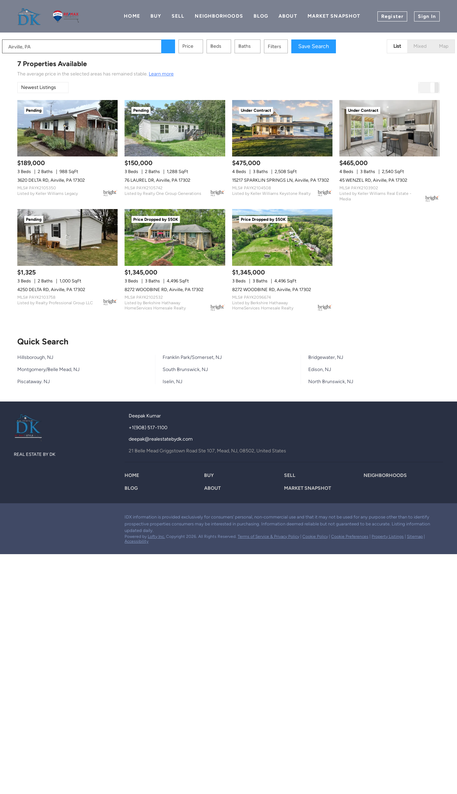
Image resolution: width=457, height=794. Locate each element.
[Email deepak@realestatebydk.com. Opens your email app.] (167, 439)
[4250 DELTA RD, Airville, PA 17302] (67, 237)
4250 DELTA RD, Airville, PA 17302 (51, 289)
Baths (260, 46)
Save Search (328, 46)
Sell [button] (178, 16)
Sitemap (415, 536)
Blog (261, 16)
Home (132, 16)
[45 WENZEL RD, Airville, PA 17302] (389, 128)
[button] (183, 46)
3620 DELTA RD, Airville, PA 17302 (51, 180)
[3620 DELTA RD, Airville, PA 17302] (67, 128)
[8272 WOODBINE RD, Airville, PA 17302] (175, 237)
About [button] (287, 16)
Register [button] (392, 16)
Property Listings (388, 536)
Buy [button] (155, 16)
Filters (289, 46)
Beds (231, 46)
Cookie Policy (315, 536)
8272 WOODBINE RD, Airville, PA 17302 (164, 289)
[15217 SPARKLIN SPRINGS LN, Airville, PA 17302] (282, 128)
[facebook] (19, 519)
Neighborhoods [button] (219, 16)
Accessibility (136, 541)
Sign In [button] (427, 16)
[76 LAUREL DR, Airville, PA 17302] (175, 128)
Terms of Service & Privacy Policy (268, 536)
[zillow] (33, 519)
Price (203, 46)
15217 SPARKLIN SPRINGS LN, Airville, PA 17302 (280, 180)
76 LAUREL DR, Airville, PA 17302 (157, 180)
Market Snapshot (334, 16)
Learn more (161, 74)
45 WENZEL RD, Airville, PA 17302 (373, 180)
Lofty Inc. (156, 536)
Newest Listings (38, 87)
